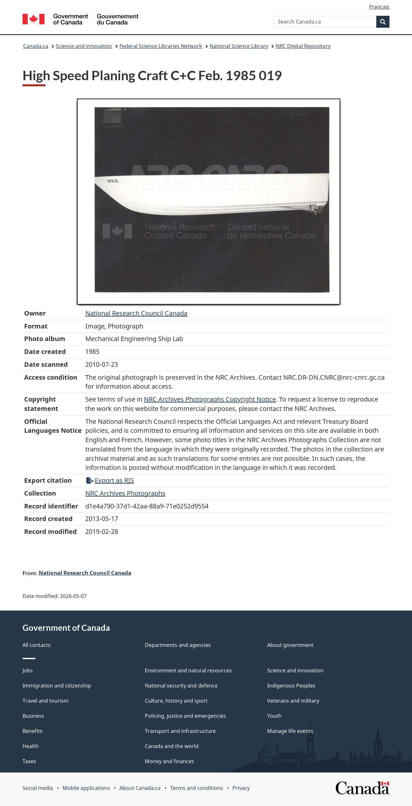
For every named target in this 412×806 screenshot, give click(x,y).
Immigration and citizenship (57, 685)
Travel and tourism (46, 700)
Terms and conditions (196, 788)
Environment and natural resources (188, 670)
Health (31, 746)
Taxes (29, 761)
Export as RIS (110, 480)
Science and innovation (84, 46)
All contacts (37, 645)
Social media (38, 788)
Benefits (32, 731)
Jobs (28, 670)
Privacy (241, 788)
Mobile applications (86, 788)
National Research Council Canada (136, 313)
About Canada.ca (140, 788)
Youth (274, 715)
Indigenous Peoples (291, 685)
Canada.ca (35, 46)
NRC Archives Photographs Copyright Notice (210, 399)
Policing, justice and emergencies (185, 715)
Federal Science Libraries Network (160, 46)
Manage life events (290, 731)
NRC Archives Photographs (125, 493)
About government (290, 645)
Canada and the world (172, 746)
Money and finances (169, 761)
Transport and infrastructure (180, 731)
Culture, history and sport (176, 700)
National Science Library (239, 46)
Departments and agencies (178, 645)
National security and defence (181, 685)
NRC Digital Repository (303, 46)
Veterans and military (293, 700)
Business (33, 715)
